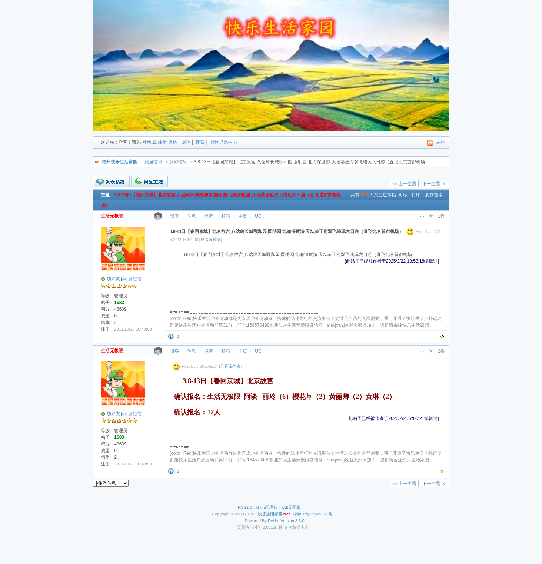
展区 (186, 142)
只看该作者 (210, 239)
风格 (172, 142)
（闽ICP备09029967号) (296, 514)
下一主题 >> (434, 183)
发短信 (135, 278)
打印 (416, 194)
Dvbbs (273, 520)
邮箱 (225, 216)
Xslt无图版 (290, 507)
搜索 (200, 142)
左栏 (440, 142)
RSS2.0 (245, 507)
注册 (162, 142)
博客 (174, 216)
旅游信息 (153, 161)
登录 (146, 142)
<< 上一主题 (404, 183)
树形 (402, 194)
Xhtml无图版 (266, 507)
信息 (191, 216)
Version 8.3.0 (292, 520)
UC (258, 216)
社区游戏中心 (223, 142)
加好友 (113, 278)
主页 (242, 216)
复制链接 (434, 194)
